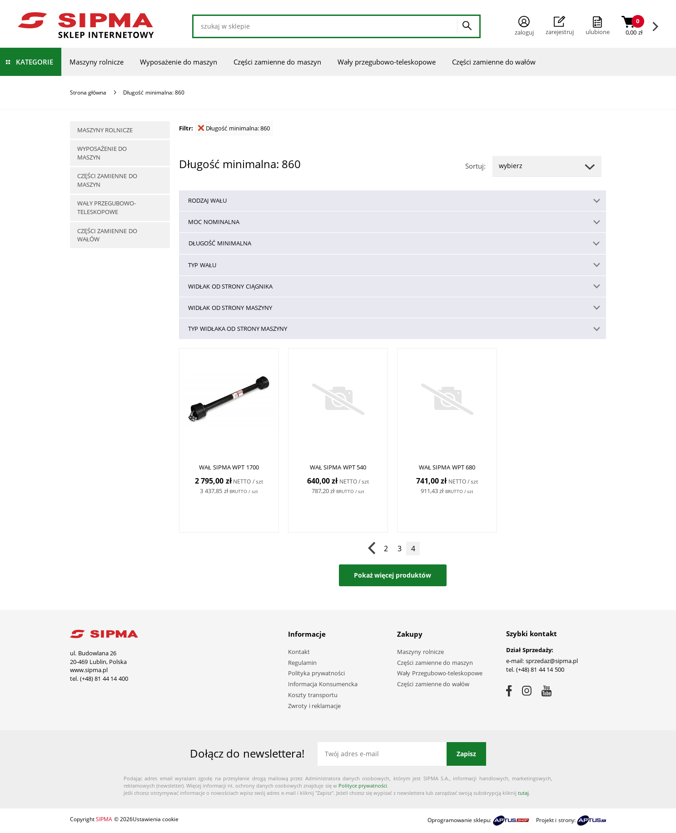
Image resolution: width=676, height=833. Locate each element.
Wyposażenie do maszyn (178, 61)
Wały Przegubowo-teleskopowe (439, 673)
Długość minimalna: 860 (234, 128)
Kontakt (299, 652)
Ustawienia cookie (156, 819)
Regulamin (302, 662)
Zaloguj (524, 26)
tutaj (523, 792)
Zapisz (466, 753)
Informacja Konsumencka (323, 684)
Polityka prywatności (316, 673)
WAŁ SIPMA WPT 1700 (229, 468)
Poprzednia (372, 548)
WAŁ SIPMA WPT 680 (447, 468)
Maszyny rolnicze (97, 61)
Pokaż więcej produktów (393, 575)
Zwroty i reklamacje (314, 706)
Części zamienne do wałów (494, 61)
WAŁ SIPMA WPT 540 (338, 468)
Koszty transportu (313, 695)
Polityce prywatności (362, 785)
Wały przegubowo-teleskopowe (387, 61)
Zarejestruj (560, 26)
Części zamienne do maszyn (277, 61)
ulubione (598, 32)
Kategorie (34, 61)
